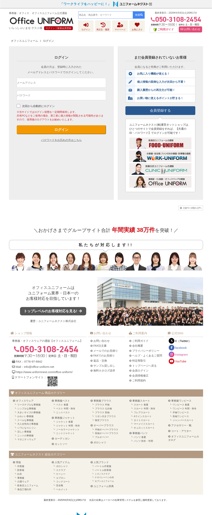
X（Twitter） (183, 341)
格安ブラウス (102, 420)
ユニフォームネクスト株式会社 (57, 321)
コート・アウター (181, 431)
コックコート (63, 481)
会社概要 (137, 345)
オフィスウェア (25, 400)
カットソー (61, 444)
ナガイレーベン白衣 (104, 477)
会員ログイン (140, 370)
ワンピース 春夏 (181, 404)
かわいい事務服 (25, 416)
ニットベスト (63, 412)
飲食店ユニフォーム (27, 485)
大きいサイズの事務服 (29, 412)
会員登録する (160, 110)
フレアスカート (142, 412)
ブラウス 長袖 (102, 412)
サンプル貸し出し (104, 365)
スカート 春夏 (141, 404)
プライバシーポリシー (145, 350)
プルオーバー (102, 437)
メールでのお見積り (105, 350)
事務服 (20, 478)
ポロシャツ (100, 442)
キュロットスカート (144, 427)
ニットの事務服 (25, 435)
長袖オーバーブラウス (106, 433)
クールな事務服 (25, 420)
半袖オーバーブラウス (106, 429)
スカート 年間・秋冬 (144, 408)
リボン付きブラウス (105, 416)
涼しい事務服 (24, 431)
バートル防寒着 (103, 470)
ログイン (61, 130)
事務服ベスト (62, 400)
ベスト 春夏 (62, 404)
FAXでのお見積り (104, 355)
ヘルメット (62, 489)
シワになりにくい (26, 427)
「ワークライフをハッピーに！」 (85, 4)
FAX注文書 (100, 345)
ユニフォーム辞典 (104, 486)
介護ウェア (23, 481)
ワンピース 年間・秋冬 (184, 408)
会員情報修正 (140, 375)
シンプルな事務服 (26, 408)
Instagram (181, 354)
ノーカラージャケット (67, 429)
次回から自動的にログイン (38, 106)
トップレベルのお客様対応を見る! (53, 311)
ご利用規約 (139, 380)
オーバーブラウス (104, 425)
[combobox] (105, 15)
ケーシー (60, 474)
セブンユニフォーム (104, 481)
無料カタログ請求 (104, 370)
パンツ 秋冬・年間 (143, 441)
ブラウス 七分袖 (103, 408)
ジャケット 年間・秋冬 (68, 425)
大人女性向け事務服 (27, 424)
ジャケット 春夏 (64, 421)
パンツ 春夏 (140, 437)
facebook (181, 347)
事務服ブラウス (102, 400)
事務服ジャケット (65, 417)
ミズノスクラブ (102, 474)
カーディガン (62, 438)
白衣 (19, 474)
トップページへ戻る (144, 365)
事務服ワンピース (181, 400)
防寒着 (20, 470)
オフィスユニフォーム (51, 287)
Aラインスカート (143, 416)
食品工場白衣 (24, 489)
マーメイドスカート (144, 424)
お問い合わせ (190, 29)
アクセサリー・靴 (181, 425)
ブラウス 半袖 (102, 404)
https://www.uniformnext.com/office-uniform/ (44, 372)
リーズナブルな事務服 (29, 404)
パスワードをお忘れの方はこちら (61, 140)
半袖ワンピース (181, 412)
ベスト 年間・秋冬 (65, 408)
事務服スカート (141, 400)
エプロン (60, 478)
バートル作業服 (103, 466)
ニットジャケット (65, 433)
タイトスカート (142, 420)
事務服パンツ (140, 433)
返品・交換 (100, 360)
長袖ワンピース (181, 416)
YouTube (180, 361)
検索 (139, 14)
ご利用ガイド (140, 340)
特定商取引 (139, 360)
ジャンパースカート (183, 420)
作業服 (20, 466)
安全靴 (59, 485)
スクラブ (60, 470)
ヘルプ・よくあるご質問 (147, 355)
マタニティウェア (26, 439)
